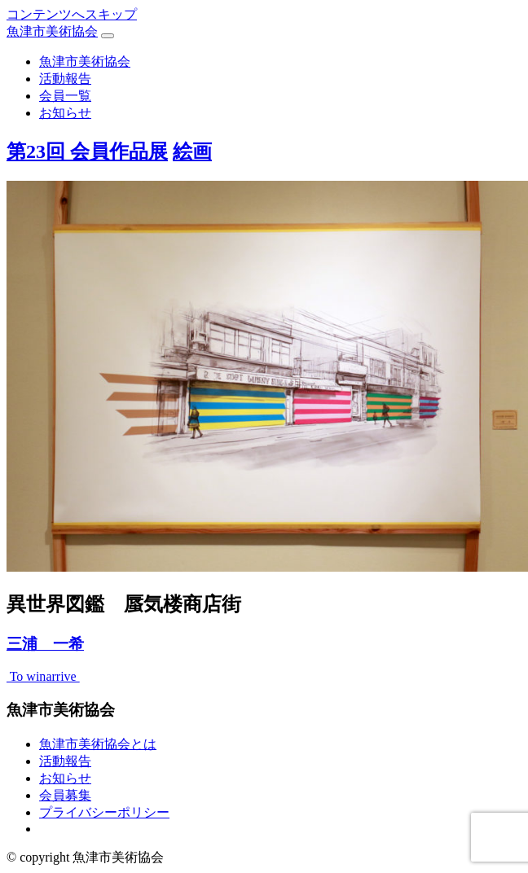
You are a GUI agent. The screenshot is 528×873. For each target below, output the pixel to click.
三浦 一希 (45, 643)
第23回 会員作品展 (87, 151)
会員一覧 (65, 96)
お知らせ (65, 113)
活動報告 (65, 79)
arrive (62, 676)
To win (26, 676)
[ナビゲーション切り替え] (107, 35)
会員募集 (65, 795)
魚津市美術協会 (52, 31)
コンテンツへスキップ (72, 14)
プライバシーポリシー (104, 812)
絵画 (192, 151)
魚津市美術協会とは (97, 744)
